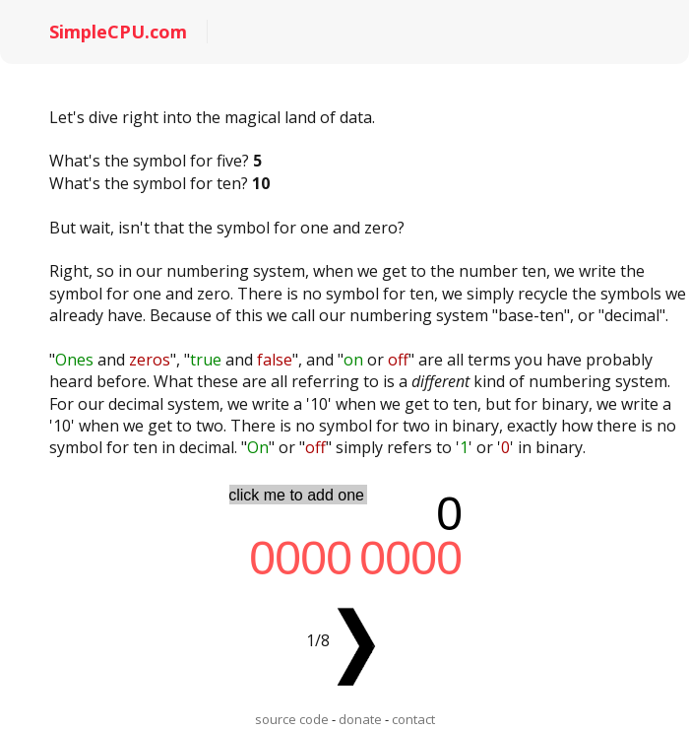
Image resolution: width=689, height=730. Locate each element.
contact (413, 719)
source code (292, 719)
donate (360, 719)
